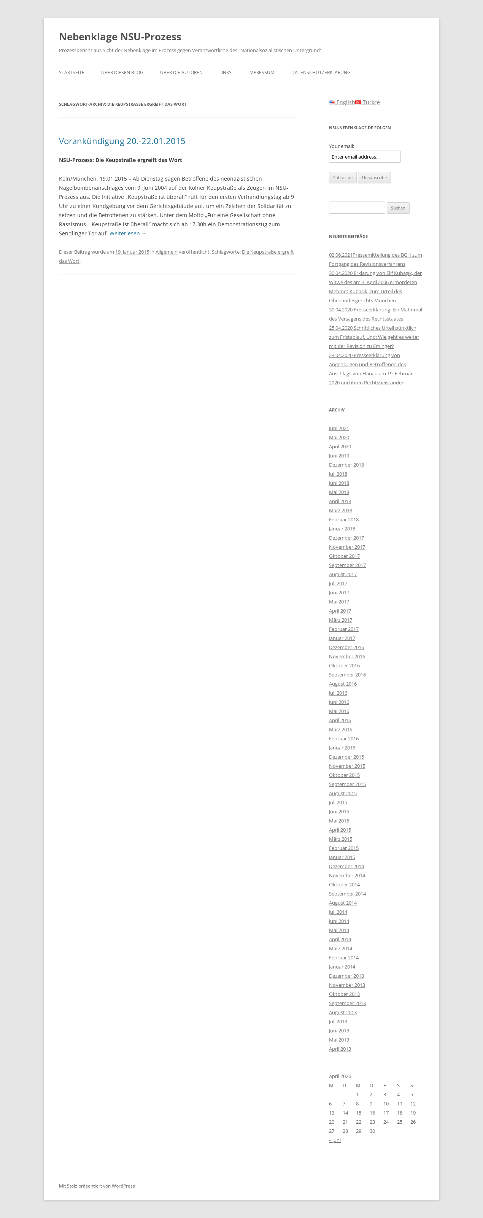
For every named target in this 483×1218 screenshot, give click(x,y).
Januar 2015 (342, 857)
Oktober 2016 (344, 665)
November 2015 (347, 765)
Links (225, 72)
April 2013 (340, 1048)
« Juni (335, 1140)
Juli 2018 (338, 473)
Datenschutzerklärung (321, 72)
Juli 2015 (338, 802)
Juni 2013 (339, 1030)
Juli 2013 (338, 1021)
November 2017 (347, 546)
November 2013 (347, 984)
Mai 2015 (339, 820)
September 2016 (347, 674)
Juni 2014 (339, 921)
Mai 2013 (339, 1039)
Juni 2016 (339, 702)
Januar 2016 (342, 747)
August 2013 (343, 1012)
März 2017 (340, 619)
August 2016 (343, 683)
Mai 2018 (339, 492)
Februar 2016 (344, 738)
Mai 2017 (339, 601)
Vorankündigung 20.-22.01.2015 (122, 140)
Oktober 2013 (344, 994)
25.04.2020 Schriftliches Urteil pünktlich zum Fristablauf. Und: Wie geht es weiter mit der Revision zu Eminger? (374, 336)
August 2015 (343, 793)
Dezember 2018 (346, 464)
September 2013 (347, 1003)
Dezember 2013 (346, 975)
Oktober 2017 (344, 556)
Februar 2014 (344, 957)
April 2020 (340, 446)
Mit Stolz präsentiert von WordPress (97, 1186)
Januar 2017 (342, 638)
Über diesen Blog (122, 72)
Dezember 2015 (346, 756)
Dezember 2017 (346, 537)
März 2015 (340, 838)
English (342, 102)
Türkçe (367, 102)
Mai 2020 (339, 437)
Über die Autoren (181, 72)
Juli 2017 (338, 583)
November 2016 (347, 656)
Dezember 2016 (346, 647)
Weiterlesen (128, 233)
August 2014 (343, 902)
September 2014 (347, 893)
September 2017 (347, 565)
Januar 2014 (342, 966)
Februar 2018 (344, 519)
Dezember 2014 (346, 866)
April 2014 (340, 939)
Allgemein (167, 251)
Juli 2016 (338, 692)
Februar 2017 (344, 629)
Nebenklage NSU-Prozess (120, 36)
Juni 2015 (339, 811)
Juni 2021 (339, 428)
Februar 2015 (344, 848)
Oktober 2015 (344, 775)
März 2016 (340, 729)
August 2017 (343, 574)
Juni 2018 (339, 483)
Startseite (71, 72)
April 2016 (340, 720)
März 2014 (340, 948)
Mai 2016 (339, 711)
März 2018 (340, 510)
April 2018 (340, 501)
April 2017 (340, 610)
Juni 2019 (339, 455)
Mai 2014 (339, 930)
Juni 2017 (339, 592)
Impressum (261, 72)
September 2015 (347, 784)
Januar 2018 (342, 528)
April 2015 (340, 829)
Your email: (341, 146)
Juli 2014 (338, 911)
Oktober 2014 (344, 884)
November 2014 (347, 875)
